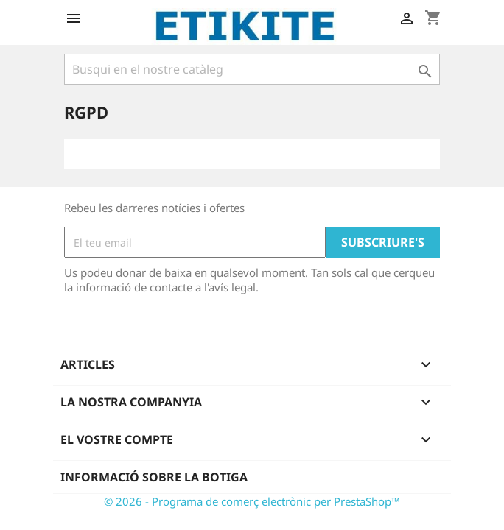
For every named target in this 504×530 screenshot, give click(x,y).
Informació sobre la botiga (154, 477)
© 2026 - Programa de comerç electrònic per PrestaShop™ (252, 501)
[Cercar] (252, 69)
